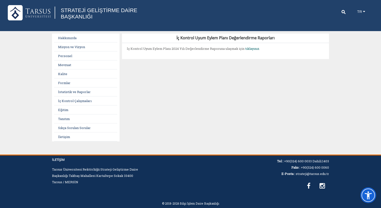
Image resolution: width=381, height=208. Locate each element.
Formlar (64, 83)
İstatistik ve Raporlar (74, 92)
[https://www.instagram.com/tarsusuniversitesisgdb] (322, 186)
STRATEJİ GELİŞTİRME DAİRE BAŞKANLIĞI (99, 13)
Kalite (62, 74)
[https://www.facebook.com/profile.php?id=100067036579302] (308, 186)
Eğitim (63, 110)
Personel (65, 56)
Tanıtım (64, 119)
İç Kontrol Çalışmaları (75, 101)
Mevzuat (64, 65)
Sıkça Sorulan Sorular (74, 128)
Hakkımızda (67, 38)
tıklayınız (252, 48)
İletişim (64, 137)
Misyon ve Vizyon (71, 47)
